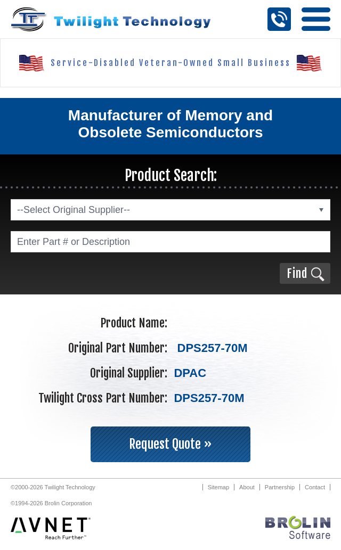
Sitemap (218, 487)
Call (279, 19)
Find (297, 273)
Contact (315, 487)
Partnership (280, 487)
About (247, 487)
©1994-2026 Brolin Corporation (51, 503)
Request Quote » (170, 444)
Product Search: (171, 175)
